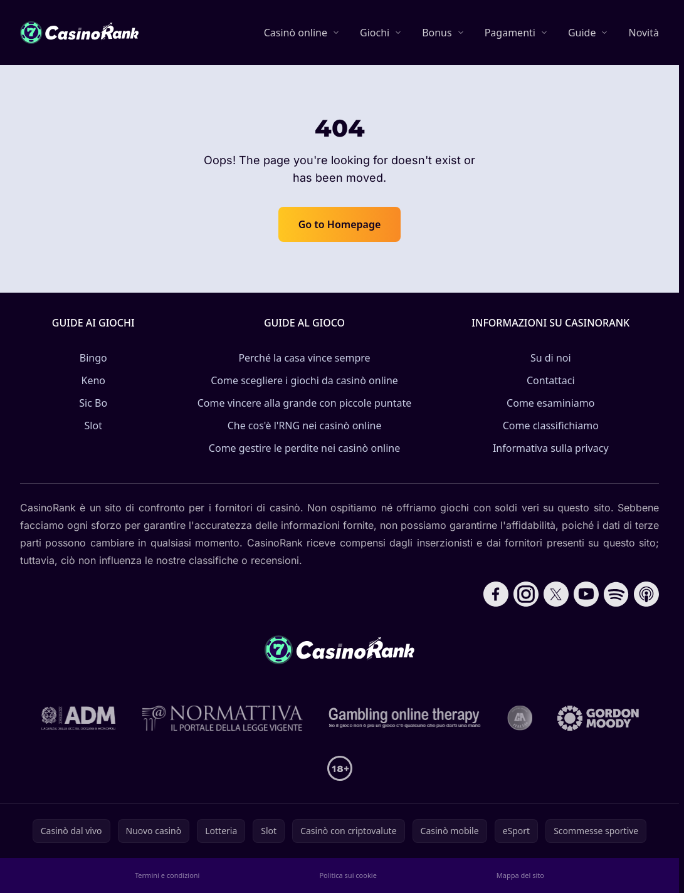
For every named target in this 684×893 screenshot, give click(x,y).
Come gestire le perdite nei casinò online (304, 448)
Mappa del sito (520, 875)
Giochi (374, 32)
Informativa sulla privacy (551, 448)
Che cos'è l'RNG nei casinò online (305, 425)
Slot (93, 425)
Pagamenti (510, 32)
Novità (643, 32)
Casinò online (295, 32)
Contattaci (551, 380)
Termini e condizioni (167, 875)
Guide (582, 32)
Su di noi (550, 358)
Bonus (437, 32)
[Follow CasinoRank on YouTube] (586, 594)
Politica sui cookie (347, 875)
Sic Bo (93, 403)
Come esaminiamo (550, 403)
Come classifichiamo (551, 425)
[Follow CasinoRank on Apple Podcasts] (646, 594)
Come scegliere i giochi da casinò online (304, 380)
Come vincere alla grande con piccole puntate (304, 403)
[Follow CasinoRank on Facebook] (495, 594)
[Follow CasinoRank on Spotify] (616, 594)
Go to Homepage (339, 224)
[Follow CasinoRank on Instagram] (526, 594)
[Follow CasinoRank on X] (556, 594)
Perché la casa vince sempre (304, 358)
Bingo (93, 358)
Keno (94, 380)
